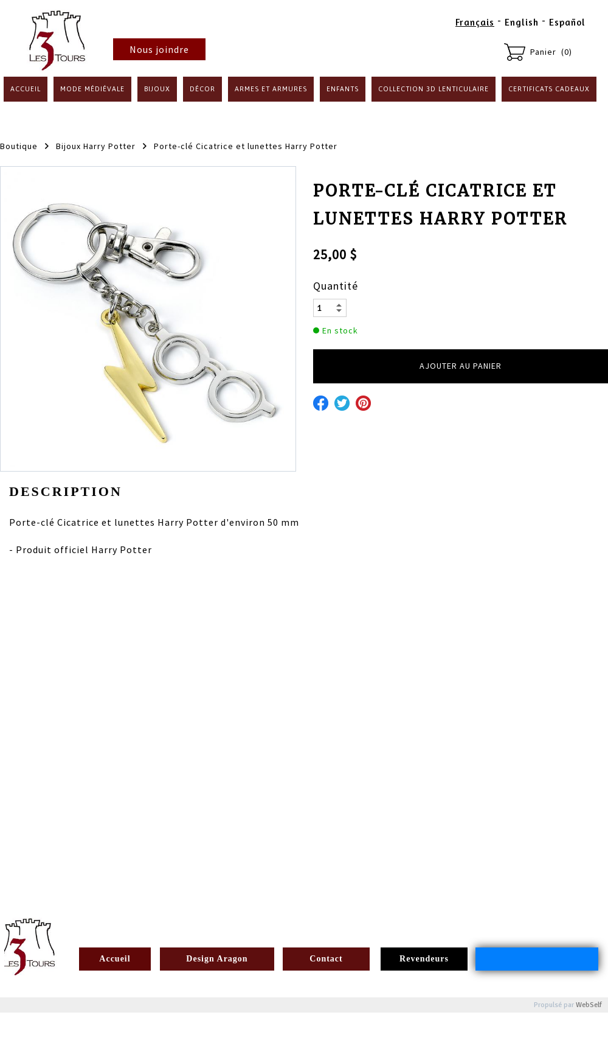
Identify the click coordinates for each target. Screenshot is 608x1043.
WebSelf (589, 1005)
